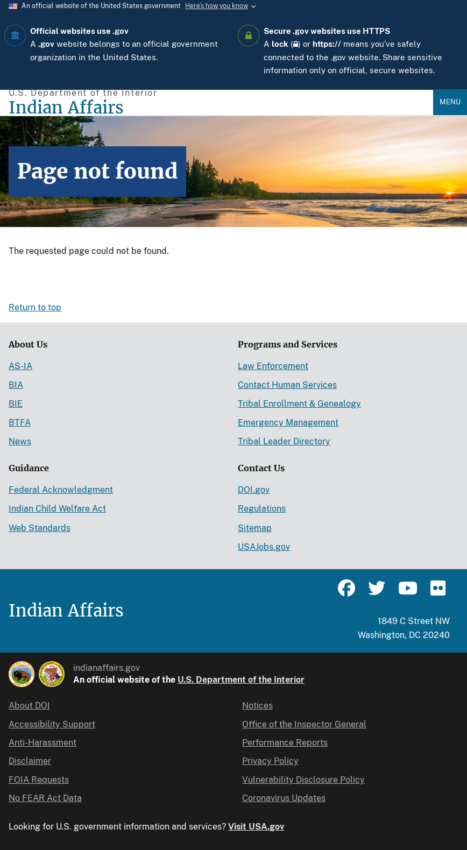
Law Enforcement (273, 366)
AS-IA (20, 366)
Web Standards (39, 528)
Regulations (262, 509)
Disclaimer (30, 761)
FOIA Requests (39, 780)
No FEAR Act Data (45, 798)
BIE (16, 404)
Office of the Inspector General (304, 724)
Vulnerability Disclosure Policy (303, 780)
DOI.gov (254, 490)
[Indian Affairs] (221, 108)
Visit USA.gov (256, 826)
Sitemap (255, 528)
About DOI (29, 705)
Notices (257, 705)
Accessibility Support (52, 724)
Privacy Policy (270, 761)
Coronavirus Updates (284, 798)
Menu (450, 102)
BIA (16, 385)
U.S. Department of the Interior (241, 680)
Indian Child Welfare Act (57, 509)
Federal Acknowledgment (61, 490)
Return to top (35, 307)
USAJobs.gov (264, 547)
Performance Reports (285, 743)
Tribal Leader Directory (284, 441)
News (20, 441)
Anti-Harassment (42, 743)
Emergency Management (288, 422)
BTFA (20, 422)
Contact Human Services (287, 385)
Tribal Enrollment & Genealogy (299, 404)
